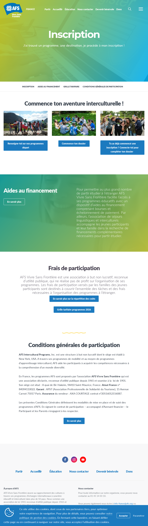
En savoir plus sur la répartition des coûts (74, 298)
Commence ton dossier (74, 143)
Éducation (55, 471)
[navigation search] (130, 9)
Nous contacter (79, 471)
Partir (19, 471)
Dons (129, 471)
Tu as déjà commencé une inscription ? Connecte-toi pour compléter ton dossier (122, 147)
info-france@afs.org (123, 503)
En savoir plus (14, 201)
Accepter (123, 515)
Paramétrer (138, 515)
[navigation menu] (141, 9)
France (13, 10)
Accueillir (36, 471)
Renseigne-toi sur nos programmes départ (26, 145)
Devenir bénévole (107, 471)
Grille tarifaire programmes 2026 (74, 309)
